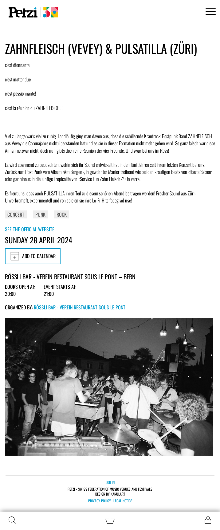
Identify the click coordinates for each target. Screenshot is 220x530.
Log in (110, 482)
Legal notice (122, 500)
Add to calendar (33, 256)
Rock (62, 214)
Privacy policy (99, 500)
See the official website (29, 229)
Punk (40, 214)
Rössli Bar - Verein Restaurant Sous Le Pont (79, 307)
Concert (15, 214)
